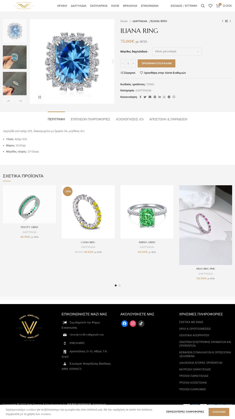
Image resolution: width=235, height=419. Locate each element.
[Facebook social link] (140, 102)
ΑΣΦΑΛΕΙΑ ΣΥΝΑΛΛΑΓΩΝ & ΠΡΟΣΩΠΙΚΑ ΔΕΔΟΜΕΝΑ (205, 360)
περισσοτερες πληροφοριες (185, 411)
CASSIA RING (88, 248)
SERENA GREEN (147, 248)
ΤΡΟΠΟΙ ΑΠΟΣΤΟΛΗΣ (193, 388)
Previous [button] (8, 107)
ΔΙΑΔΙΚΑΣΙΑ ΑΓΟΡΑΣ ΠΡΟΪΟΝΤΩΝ (200, 368)
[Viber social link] (174, 102)
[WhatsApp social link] (164, 102)
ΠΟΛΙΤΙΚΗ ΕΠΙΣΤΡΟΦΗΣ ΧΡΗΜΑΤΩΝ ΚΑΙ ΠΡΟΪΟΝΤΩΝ (205, 349)
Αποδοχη (218, 411)
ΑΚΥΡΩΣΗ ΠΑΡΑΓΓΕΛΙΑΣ (195, 375)
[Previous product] (222, 27)
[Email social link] (149, 102)
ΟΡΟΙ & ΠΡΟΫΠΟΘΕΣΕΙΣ (195, 334)
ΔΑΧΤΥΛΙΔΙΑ (140, 27)
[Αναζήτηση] (203, 8)
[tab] (56, 123)
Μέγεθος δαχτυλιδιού (133, 57)
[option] (15, 36)
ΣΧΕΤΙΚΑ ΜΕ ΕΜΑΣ (191, 328)
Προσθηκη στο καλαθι (156, 69)
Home (124, 27)
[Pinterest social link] (154, 102)
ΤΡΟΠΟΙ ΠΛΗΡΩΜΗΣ (192, 395)
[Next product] (230, 27)
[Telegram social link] (169, 102)
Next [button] (20, 107)
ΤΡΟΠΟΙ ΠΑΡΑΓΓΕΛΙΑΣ (193, 381)
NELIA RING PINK (206, 274)
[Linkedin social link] (159, 102)
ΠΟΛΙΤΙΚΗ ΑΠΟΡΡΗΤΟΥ (194, 341)
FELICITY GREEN (29, 233)
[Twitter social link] (144, 102)
